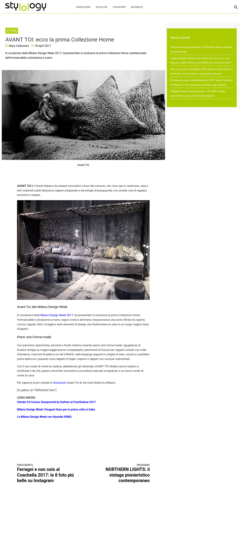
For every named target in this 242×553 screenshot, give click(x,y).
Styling (12, 30)
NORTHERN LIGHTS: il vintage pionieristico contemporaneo (120, 473)
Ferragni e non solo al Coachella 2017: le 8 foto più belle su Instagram (47, 473)
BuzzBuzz (137, 6)
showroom (60, 382)
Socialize (102, 6)
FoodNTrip (119, 6)
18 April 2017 (42, 46)
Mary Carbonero (19, 46)
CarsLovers (83, 6)
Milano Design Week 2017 (57, 315)
